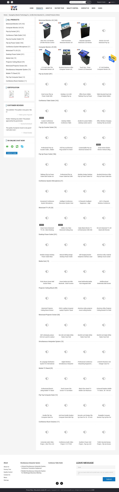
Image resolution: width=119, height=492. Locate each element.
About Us (49, 8)
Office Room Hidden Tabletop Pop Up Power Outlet (85, 96)
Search (88, 2)
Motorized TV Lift (11, 50)
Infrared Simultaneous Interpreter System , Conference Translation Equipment (33, 467)
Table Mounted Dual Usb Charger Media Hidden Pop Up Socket (104, 96)
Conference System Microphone (16, 47)
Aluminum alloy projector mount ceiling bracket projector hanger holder (85, 310)
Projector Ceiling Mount (14, 62)
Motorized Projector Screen (15, 66)
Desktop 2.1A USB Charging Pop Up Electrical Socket (66, 96)
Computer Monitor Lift (13, 28)
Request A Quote (101, 2)
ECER (93, 490)
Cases (100, 8)
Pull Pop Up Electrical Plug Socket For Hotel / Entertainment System (66, 149)
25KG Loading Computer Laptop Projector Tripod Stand (66, 310)
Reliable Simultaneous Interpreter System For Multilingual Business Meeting (33, 472)
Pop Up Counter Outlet (13, 39)
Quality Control (72, 8)
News (93, 8)
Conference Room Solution (15, 81)
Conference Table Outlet (14, 35)
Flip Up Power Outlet (13, 43)
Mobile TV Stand (11, 73)
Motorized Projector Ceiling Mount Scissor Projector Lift (47, 310)
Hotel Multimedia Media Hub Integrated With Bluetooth (85, 283)
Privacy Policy (29, 490)
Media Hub (9, 58)
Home (31, 8)
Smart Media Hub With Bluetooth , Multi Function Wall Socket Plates (66, 283)
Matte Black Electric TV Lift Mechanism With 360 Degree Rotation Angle (85, 230)
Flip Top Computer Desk (14, 77)
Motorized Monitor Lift (13, 24)
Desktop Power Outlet (13, 54)
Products (39, 8)
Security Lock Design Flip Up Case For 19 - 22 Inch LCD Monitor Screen (85, 417)
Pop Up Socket (11, 31)
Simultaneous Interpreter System (17, 69)
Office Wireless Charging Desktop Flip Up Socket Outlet (104, 123)
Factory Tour (59, 8)
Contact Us (85, 8)
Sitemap (6, 480)
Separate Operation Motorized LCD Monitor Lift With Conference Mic (85, 42)
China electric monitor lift (40, 490)
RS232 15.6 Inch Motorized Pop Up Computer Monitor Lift (104, 42)
